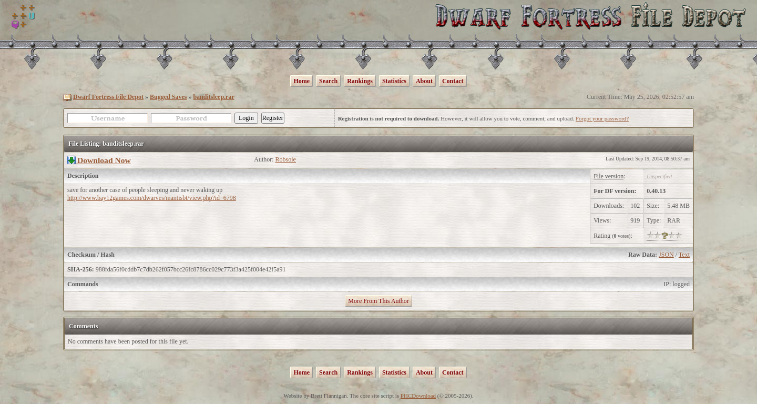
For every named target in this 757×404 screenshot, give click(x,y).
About (424, 81)
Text (684, 254)
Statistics (394, 81)
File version (608, 176)
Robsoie (285, 159)
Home (301, 81)
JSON (666, 254)
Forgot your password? (602, 118)
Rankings (360, 81)
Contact (453, 81)
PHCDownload (418, 395)
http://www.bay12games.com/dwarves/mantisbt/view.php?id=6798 (151, 197)
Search (328, 81)
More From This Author (378, 301)
